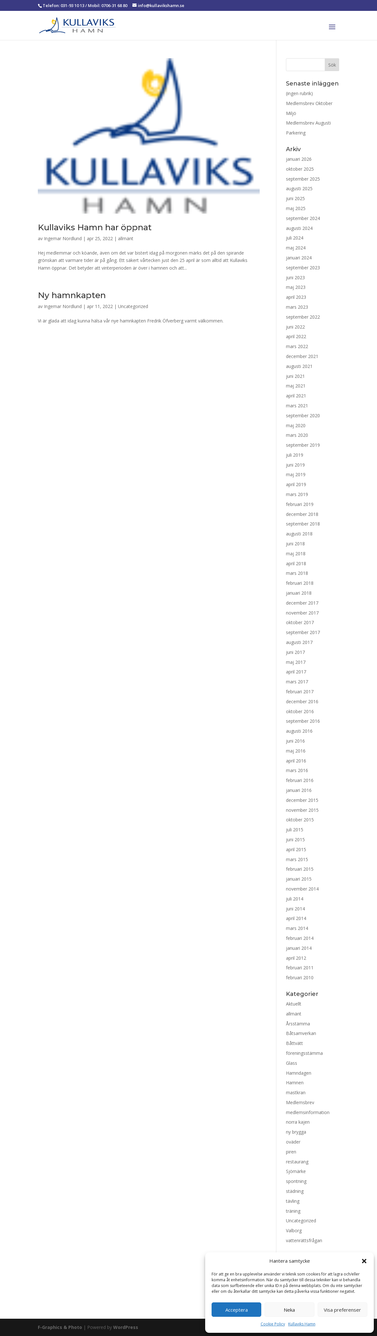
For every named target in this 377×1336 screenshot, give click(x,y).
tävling (292, 1201)
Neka (289, 1310)
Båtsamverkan (301, 1033)
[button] (364, 1261)
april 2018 (296, 563)
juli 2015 (294, 830)
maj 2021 (296, 386)
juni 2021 (295, 376)
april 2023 (296, 297)
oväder (293, 1142)
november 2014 (302, 889)
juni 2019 (295, 465)
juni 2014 (295, 909)
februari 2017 (300, 691)
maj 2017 (296, 662)
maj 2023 (296, 287)
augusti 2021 (299, 366)
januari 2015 (299, 879)
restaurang (297, 1162)
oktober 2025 (300, 169)
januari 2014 (299, 948)
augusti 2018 (299, 534)
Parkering (296, 133)
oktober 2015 (300, 820)
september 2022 (303, 317)
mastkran (296, 1092)
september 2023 (303, 268)
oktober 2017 (300, 622)
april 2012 (296, 958)
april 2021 (296, 396)
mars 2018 (297, 573)
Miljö (291, 113)
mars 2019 (297, 494)
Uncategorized (133, 306)
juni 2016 (295, 741)
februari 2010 (300, 977)
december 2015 (302, 800)
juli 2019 (294, 455)
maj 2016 (296, 751)
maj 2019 (296, 474)
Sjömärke (296, 1171)
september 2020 (303, 415)
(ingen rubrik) (299, 93)
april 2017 (296, 672)
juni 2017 (295, 652)
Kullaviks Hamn (301, 1324)
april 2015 (296, 849)
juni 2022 (295, 327)
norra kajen (298, 1122)
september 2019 (303, 445)
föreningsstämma (304, 1053)
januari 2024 (299, 258)
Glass (291, 1063)
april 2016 (296, 761)
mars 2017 (297, 682)
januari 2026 (299, 159)
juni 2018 (295, 544)
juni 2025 (295, 198)
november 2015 (302, 810)
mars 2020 (297, 435)
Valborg (294, 1230)
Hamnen (295, 1082)
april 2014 (296, 918)
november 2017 (302, 613)
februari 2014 (300, 938)
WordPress (125, 1327)
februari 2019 (300, 504)
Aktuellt (293, 1004)
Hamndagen (298, 1073)
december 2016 (302, 701)
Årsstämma (298, 1024)
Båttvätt (294, 1043)
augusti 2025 (299, 188)
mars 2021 (297, 406)
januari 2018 (299, 593)
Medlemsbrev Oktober (309, 103)
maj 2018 (296, 553)
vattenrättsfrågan (304, 1240)
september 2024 (303, 218)
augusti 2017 (299, 642)
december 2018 (302, 514)
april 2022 (296, 336)
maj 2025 (296, 208)
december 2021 (302, 356)
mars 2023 (297, 307)
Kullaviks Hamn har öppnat (95, 227)
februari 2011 (300, 968)
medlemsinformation (308, 1112)
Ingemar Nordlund (63, 238)
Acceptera (236, 1310)
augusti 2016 (299, 731)
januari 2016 (299, 790)
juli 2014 (294, 899)
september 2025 (303, 179)
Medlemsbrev (300, 1102)
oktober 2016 (300, 711)
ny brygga (296, 1132)
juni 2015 (295, 839)
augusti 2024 (299, 228)
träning (293, 1211)
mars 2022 (297, 346)
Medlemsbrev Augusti (308, 123)
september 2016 (303, 721)
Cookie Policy (273, 1324)
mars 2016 (297, 770)
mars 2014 (297, 928)
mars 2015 (297, 859)
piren (291, 1152)
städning (295, 1191)
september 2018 (303, 524)
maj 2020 (296, 425)
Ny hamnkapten (72, 295)
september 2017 (303, 632)
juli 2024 (294, 238)
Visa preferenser (342, 1310)
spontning (296, 1181)
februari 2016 (300, 780)
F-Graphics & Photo (60, 1327)
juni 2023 (295, 277)
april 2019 (296, 484)
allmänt (125, 238)
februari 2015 (300, 869)
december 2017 (302, 603)
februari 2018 (300, 583)
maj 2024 (296, 248)
